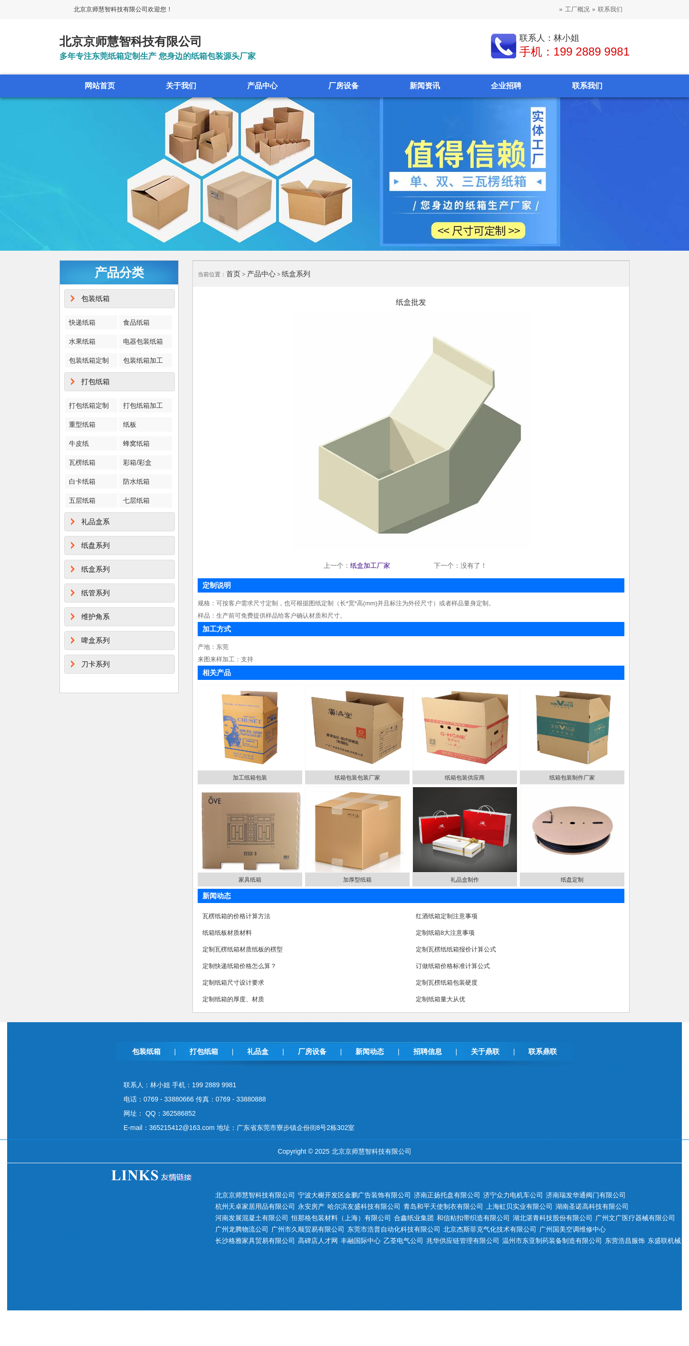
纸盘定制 (572, 879)
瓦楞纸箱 (82, 462)
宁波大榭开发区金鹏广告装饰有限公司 (354, 1195)
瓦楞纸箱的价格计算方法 (236, 916)
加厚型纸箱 (357, 879)
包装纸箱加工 (143, 360)
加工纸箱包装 (250, 777)
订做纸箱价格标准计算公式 (453, 965)
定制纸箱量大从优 (440, 999)
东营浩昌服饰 (625, 1240)
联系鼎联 (542, 1051)
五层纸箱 (82, 500)
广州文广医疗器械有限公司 (635, 1218)
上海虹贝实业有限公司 (519, 1206)
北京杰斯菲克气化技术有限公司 (489, 1229)
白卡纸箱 (82, 481)
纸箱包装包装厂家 (357, 777)
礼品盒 (257, 1051)
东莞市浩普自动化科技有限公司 (393, 1229)
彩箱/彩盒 (137, 462)
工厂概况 (577, 9)
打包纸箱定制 (89, 405)
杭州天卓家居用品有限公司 (255, 1206)
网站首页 (100, 86)
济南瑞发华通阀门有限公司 (586, 1195)
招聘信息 (427, 1051)
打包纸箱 (95, 381)
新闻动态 (369, 1051)
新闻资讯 (425, 86)
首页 (233, 274)
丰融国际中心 (361, 1240)
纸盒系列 (95, 569)
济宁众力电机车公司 (513, 1195)
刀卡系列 (95, 664)
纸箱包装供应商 (465, 777)
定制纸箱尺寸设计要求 (233, 982)
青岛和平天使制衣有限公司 (443, 1206)
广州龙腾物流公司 (241, 1229)
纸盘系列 (95, 545)
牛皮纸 (79, 443)
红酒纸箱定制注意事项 (447, 916)
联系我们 (610, 9)
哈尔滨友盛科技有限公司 (364, 1206)
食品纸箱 (136, 322)
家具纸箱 (250, 879)
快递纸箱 (82, 322)
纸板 (129, 424)
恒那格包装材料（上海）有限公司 (341, 1218)
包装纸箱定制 (89, 360)
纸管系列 (95, 593)
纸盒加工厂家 (370, 565)
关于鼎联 (485, 1051)
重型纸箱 (82, 424)
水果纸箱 (82, 341)
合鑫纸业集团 (414, 1218)
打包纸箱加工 (143, 405)
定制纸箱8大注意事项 (445, 932)
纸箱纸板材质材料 (227, 932)
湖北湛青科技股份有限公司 (553, 1218)
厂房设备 (343, 86)
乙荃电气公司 (403, 1240)
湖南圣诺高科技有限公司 (592, 1206)
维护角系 (95, 616)
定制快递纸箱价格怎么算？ (239, 965)
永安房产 (311, 1206)
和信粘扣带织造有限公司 (473, 1218)
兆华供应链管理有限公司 (462, 1240)
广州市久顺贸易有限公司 (307, 1229)
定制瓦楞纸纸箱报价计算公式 (456, 949)
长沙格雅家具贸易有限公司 (255, 1240)
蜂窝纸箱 (136, 443)
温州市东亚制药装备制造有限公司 (552, 1240)
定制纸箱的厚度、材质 (233, 999)
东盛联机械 (664, 1240)
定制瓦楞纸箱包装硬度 (447, 982)
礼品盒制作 (464, 879)
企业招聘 (506, 86)
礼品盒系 (95, 522)
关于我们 (181, 86)
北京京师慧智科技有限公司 (255, 1195)
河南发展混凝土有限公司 (251, 1218)
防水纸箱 (136, 481)
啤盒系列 (95, 640)
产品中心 (262, 86)
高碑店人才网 (318, 1240)
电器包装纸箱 (143, 341)
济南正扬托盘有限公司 (447, 1195)
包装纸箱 (95, 298)
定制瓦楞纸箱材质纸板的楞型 (242, 949)
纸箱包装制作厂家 (572, 777)
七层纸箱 (136, 500)
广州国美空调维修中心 (572, 1229)
